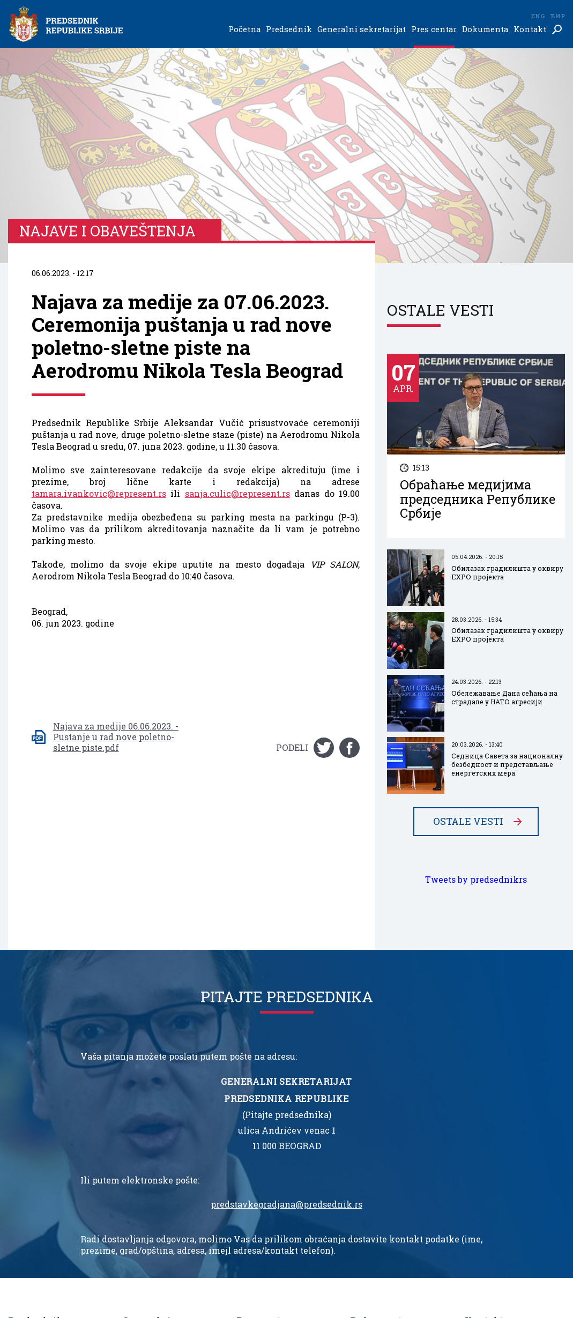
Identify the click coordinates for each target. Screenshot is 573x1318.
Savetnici (140, 1162)
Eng (538, 16)
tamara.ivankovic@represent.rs (99, 279)
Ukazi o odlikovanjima (51, 1162)
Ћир (557, 16)
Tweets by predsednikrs (476, 665)
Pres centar (434, 29)
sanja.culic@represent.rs (237, 279)
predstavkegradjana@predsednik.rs (286, 989)
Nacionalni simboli (389, 1162)
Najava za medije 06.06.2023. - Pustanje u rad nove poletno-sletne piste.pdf (115, 522)
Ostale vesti (468, 606)
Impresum (485, 1151)
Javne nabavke (379, 1172)
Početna (244, 29)
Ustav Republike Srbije (394, 1151)
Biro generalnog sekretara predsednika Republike (172, 1220)
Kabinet (137, 1151)
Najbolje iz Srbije (268, 1162)
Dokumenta (485, 29)
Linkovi (480, 1140)
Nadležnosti (31, 1151)
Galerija (251, 1172)
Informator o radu (385, 1140)
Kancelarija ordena (159, 1205)
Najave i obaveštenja (274, 1151)
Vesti (246, 1130)
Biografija (26, 1130)
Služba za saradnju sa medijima (162, 1188)
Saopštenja (257, 1140)
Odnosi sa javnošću (271, 1183)
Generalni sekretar (158, 1140)
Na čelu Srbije (34, 1172)
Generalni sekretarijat (361, 29)
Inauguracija (32, 1140)
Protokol (138, 1172)
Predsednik (289, 29)
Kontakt (530, 29)
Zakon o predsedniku (390, 1130)
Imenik (479, 1130)
